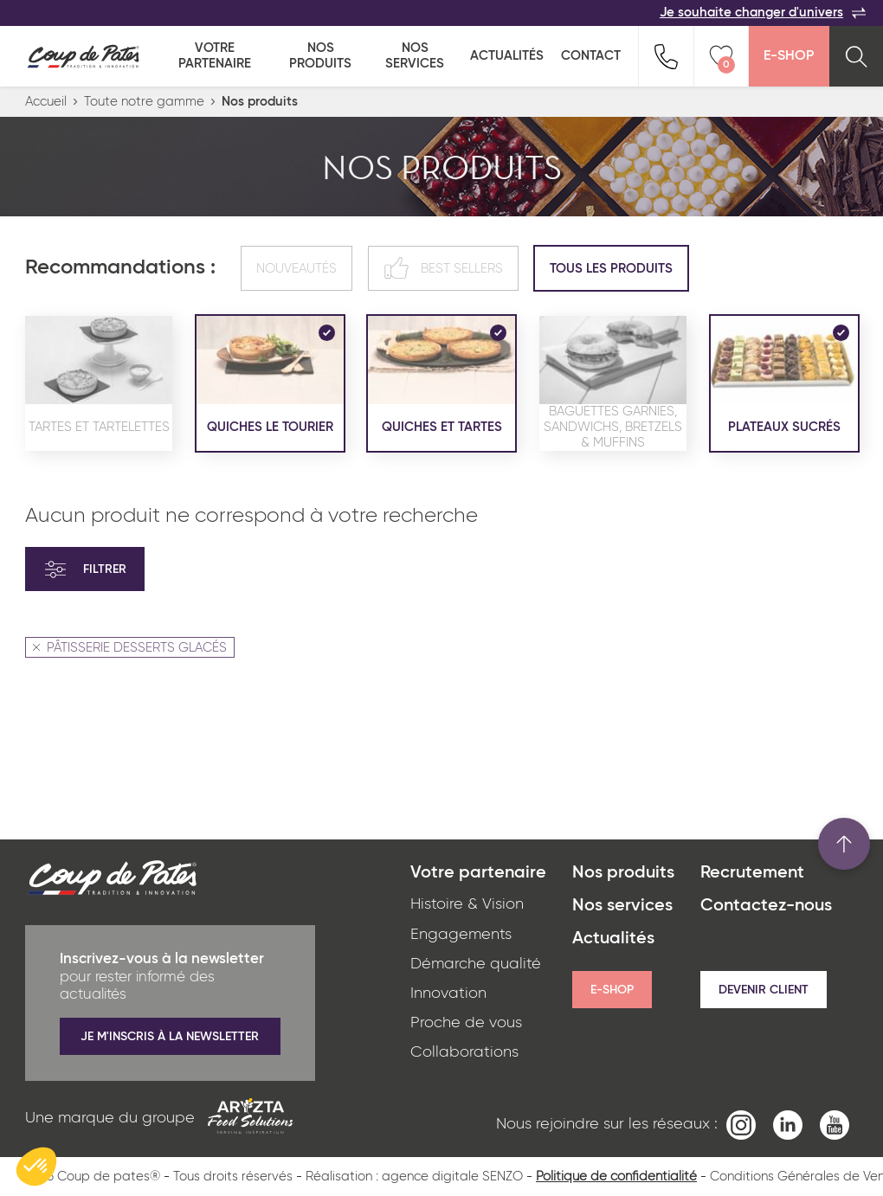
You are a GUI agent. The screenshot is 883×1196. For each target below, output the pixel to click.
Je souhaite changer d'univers (763, 13)
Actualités (507, 55)
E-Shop (789, 56)
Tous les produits (611, 268)
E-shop (612, 990)
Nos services (414, 56)
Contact (591, 55)
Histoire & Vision (467, 904)
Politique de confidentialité (616, 1176)
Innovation (448, 993)
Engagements (461, 934)
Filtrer (84, 569)
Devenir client (764, 990)
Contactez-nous (766, 906)
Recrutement (752, 873)
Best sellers (443, 268)
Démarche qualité (475, 964)
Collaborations (464, 1052)
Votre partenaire (214, 56)
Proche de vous (466, 1023)
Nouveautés (296, 268)
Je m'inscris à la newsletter (170, 1037)
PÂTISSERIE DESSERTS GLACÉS (130, 647)
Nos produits (320, 56)
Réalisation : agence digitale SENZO (414, 1176)
